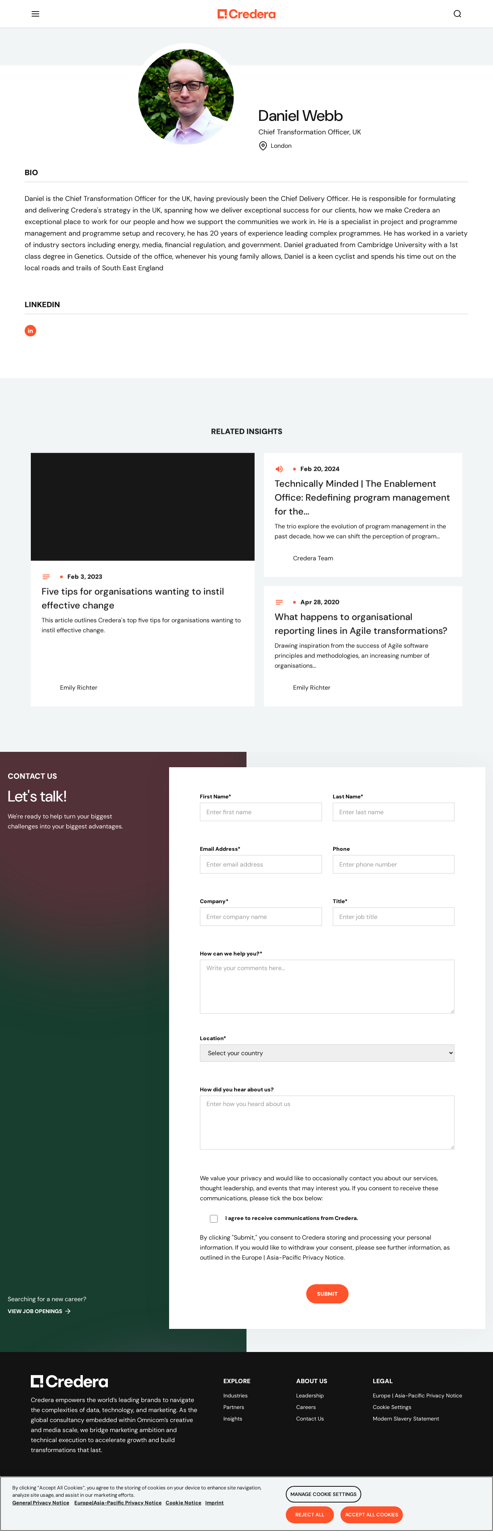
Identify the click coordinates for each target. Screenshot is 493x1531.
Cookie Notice (183, 1507)
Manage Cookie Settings (323, 1499)
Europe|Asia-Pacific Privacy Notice (118, 1507)
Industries (235, 1395)
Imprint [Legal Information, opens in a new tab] (214, 1507)
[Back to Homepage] (246, 13)
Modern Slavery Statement (406, 1418)
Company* (214, 901)
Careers (306, 1407)
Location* (213, 1038)
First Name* (215, 796)
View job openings (40, 1311)
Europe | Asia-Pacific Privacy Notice (417, 1395)
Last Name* (348, 796)
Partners (233, 1407)
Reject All (309, 1519)
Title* (340, 901)
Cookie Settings (392, 1407)
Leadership (310, 1395)
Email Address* (220, 848)
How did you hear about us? (237, 1089)
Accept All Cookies (371, 1519)
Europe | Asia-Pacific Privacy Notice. (293, 1257)
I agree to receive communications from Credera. (291, 1218)
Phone (341, 848)
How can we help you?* (231, 953)
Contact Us (310, 1418)
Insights (232, 1418)
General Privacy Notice (40, 1507)
